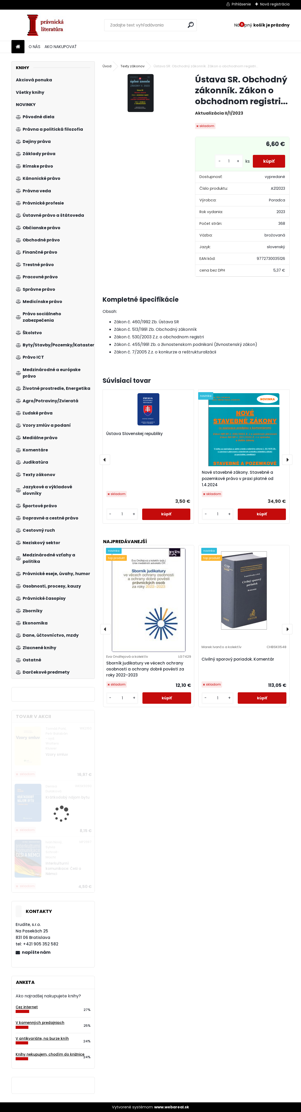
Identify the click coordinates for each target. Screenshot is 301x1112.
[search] (191, 25)
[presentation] (105, 460)
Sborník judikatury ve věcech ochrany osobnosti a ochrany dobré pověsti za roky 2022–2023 (145, 669)
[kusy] (229, 161)
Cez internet (27, 1007)
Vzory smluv (57, 754)
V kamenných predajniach (40, 1022)
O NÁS (34, 46)
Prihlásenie (241, 4)
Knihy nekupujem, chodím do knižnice (50, 1054)
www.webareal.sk (171, 1107)
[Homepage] (17, 47)
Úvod (107, 66)
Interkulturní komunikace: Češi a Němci (63, 869)
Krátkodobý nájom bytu (68, 797)
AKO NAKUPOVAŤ (61, 46)
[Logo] (47, 25)
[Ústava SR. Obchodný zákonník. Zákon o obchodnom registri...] (141, 93)
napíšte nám (36, 952)
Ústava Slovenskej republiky (134, 433)
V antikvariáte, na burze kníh (42, 1038)
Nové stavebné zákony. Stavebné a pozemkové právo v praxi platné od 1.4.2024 (237, 479)
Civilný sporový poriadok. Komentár (238, 659)
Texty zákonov (133, 66)
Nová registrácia (275, 4)
